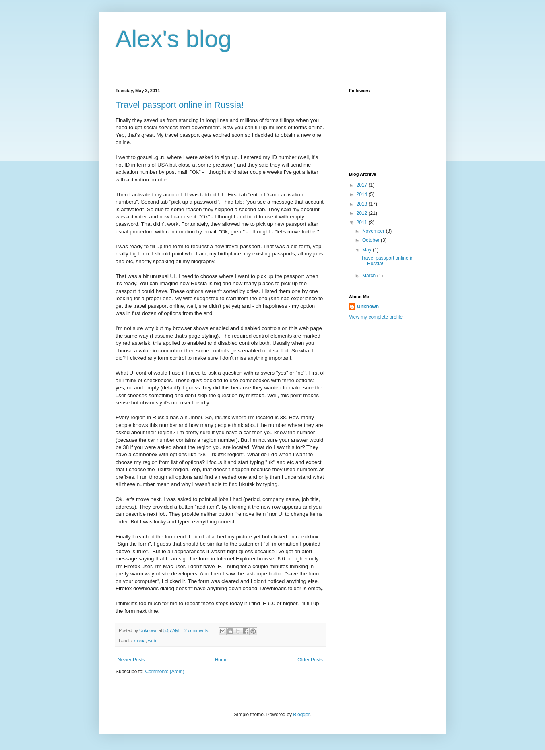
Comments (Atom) (164, 671)
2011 (363, 222)
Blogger (301, 714)
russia (140, 640)
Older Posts (310, 660)
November (374, 231)
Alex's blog (173, 38)
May (367, 250)
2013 (363, 204)
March (369, 275)
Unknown (368, 306)
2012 (363, 213)
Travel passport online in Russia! (180, 105)
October (371, 240)
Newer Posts (131, 660)
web (152, 640)
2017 (363, 185)
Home (221, 660)
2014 (363, 194)
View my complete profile (376, 317)
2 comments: (197, 630)
